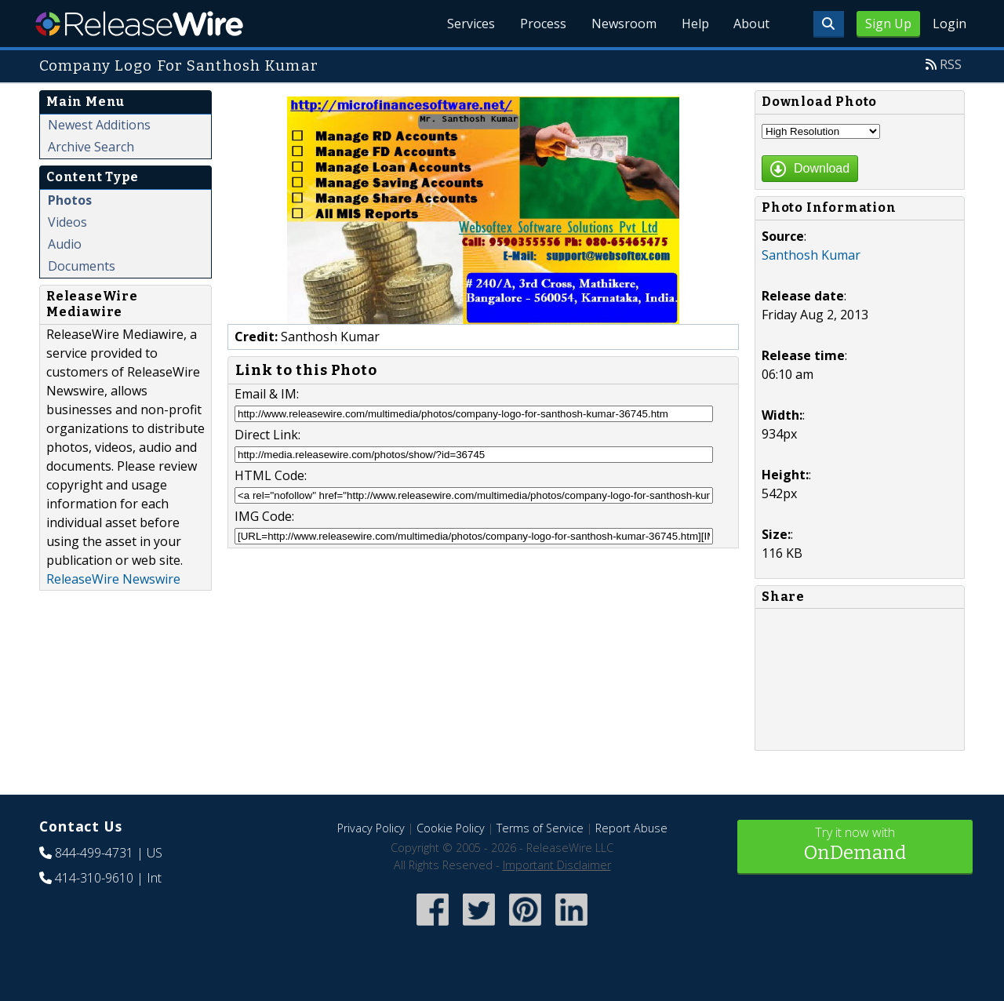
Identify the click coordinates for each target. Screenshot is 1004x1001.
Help (694, 23)
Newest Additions (99, 124)
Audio (65, 244)
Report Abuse (631, 828)
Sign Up (888, 23)
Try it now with (855, 845)
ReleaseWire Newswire (113, 579)
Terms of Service (540, 828)
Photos (70, 200)
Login (949, 23)
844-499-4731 (94, 852)
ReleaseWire (139, 23)
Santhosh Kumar (811, 255)
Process (542, 23)
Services (470, 23)
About (751, 23)
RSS (951, 64)
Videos (67, 222)
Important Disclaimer (557, 864)
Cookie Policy (451, 828)
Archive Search (91, 146)
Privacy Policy (371, 828)
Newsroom (623, 23)
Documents (81, 266)
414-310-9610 (94, 877)
